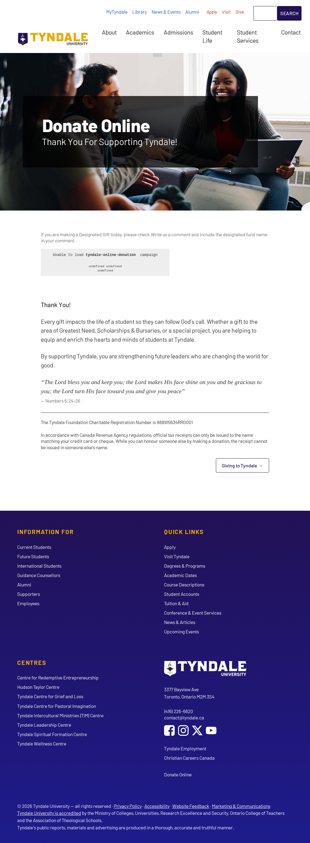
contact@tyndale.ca (184, 717)
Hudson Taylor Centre (38, 687)
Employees (28, 603)
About (109, 32)
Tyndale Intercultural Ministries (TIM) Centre (60, 715)
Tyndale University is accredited (49, 813)
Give (240, 12)
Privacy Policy (128, 806)
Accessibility (157, 806)
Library (139, 12)
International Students (39, 566)
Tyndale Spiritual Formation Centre (52, 734)
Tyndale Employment (185, 748)
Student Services (248, 36)
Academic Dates (180, 575)
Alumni (192, 12)
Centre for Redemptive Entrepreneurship (58, 677)
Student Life (212, 36)
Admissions (178, 32)
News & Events (166, 12)
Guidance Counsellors (38, 575)
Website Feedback (190, 806)
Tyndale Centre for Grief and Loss (50, 696)
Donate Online (178, 774)
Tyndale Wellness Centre (41, 743)
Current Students (34, 547)
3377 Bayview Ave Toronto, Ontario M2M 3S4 (189, 692)
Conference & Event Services (192, 613)
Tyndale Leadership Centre (44, 725)
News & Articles (179, 622)
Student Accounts (181, 594)
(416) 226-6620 (178, 711)
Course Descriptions (184, 584)
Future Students (33, 556)
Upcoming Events (181, 631)
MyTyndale (116, 12)
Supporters (28, 594)
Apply (211, 12)
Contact (291, 32)
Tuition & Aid (176, 603)
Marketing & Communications (241, 806)
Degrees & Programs (184, 566)
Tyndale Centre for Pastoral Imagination (56, 706)
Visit (226, 12)
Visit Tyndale (177, 556)
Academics (140, 32)
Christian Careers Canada (189, 758)
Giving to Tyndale (245, 467)
